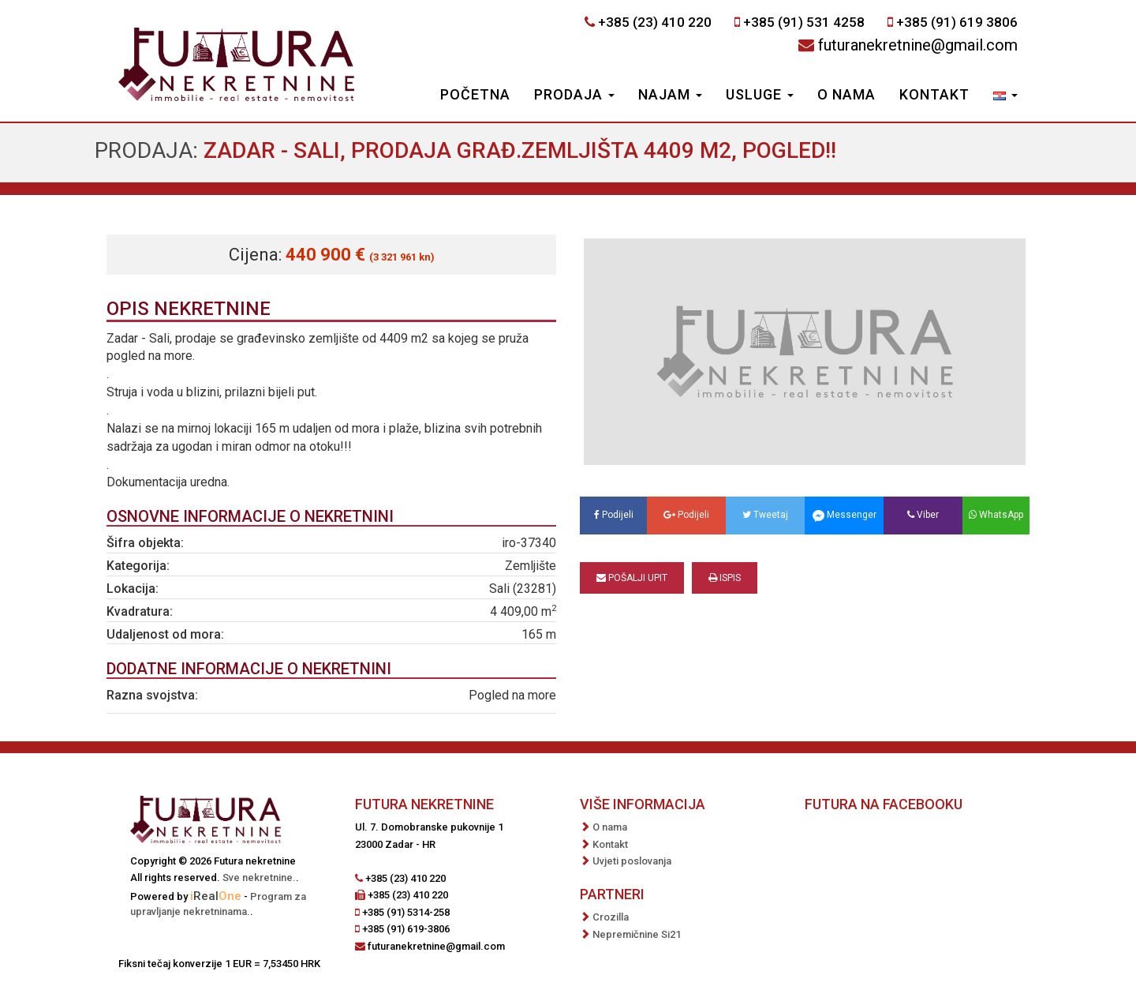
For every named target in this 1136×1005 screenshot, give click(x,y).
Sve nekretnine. (259, 877)
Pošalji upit (631, 577)
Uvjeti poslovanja (631, 861)
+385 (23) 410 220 (655, 22)
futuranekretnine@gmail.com (918, 45)
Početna (475, 94)
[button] (1005, 96)
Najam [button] (670, 94)
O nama (846, 94)
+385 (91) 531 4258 (804, 22)
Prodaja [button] (574, 94)
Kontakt (934, 94)
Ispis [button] (724, 577)
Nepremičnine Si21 (636, 934)
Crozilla (610, 917)
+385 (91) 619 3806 (957, 22)
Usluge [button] (760, 94)
